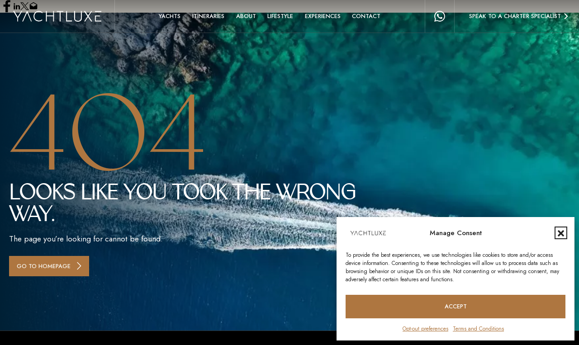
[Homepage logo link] (57, 16)
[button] (560, 232)
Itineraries (208, 16)
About (246, 16)
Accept (456, 306)
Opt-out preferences (425, 329)
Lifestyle (280, 16)
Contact (366, 16)
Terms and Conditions (478, 329)
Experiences (323, 16)
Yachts (169, 16)
